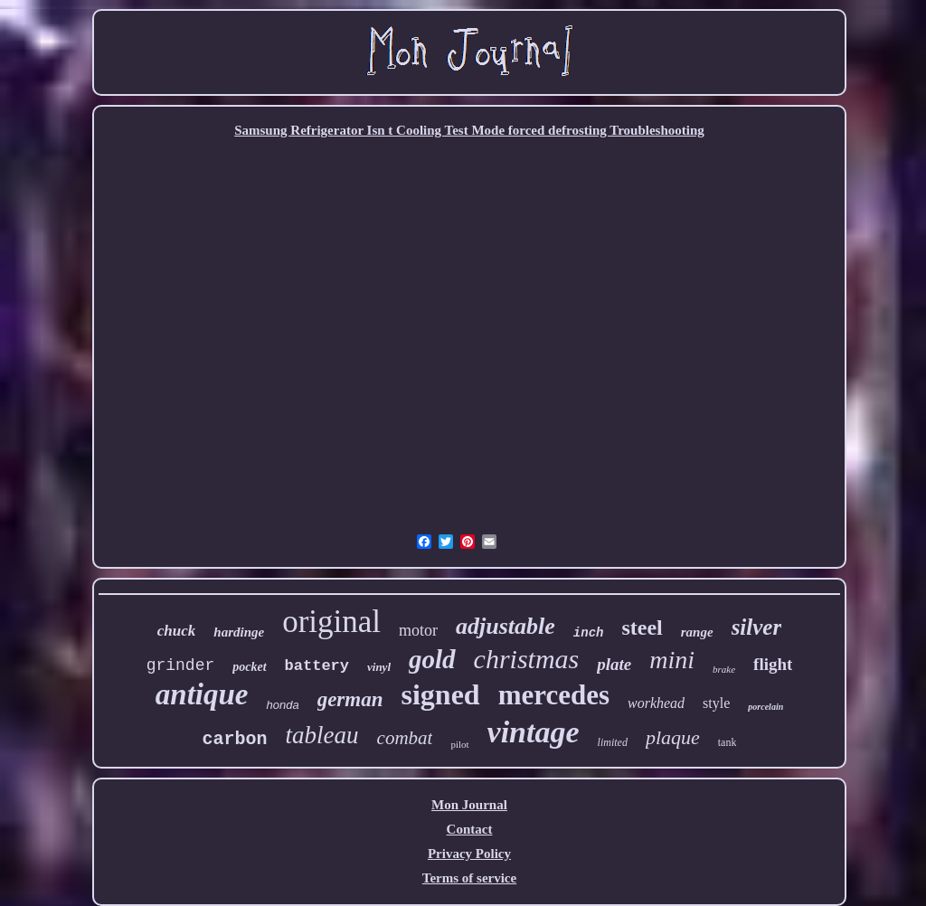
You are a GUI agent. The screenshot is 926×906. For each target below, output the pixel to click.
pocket (249, 667)
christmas (527, 659)
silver (757, 627)
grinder (180, 665)
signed (440, 694)
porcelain (765, 707)
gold (432, 659)
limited (613, 742)
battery (317, 666)
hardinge (238, 632)
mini (671, 660)
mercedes (553, 695)
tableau (322, 735)
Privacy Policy (469, 853)
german (350, 699)
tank (727, 742)
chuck (176, 630)
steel (641, 627)
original (331, 621)
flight (772, 664)
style (716, 703)
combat (405, 738)
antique (202, 694)
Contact (470, 829)
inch (588, 633)
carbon (235, 739)
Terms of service (469, 878)
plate (614, 664)
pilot (459, 744)
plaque (673, 737)
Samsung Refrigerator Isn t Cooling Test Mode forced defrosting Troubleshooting (469, 130)
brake (724, 669)
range (697, 632)
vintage (533, 732)
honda (282, 705)
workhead (656, 703)
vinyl (379, 667)
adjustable (505, 626)
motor (418, 630)
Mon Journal (469, 804)
